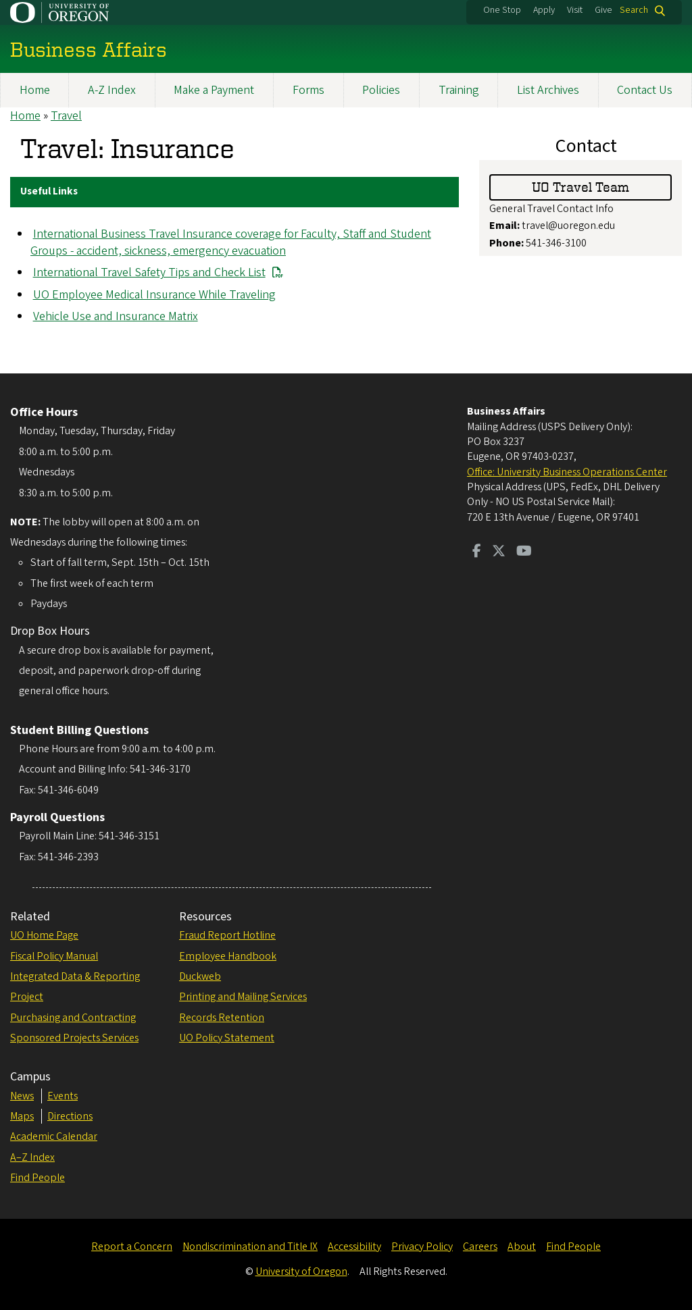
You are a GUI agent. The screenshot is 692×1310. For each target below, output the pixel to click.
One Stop (502, 10)
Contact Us (644, 90)
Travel (66, 115)
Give (603, 10)
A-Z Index (112, 90)
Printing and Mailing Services (243, 996)
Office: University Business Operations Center (567, 472)
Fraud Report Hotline (227, 935)
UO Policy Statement (226, 1037)
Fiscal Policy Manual (54, 956)
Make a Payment (214, 90)
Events (62, 1096)
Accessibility (354, 1246)
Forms (308, 90)
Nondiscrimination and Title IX (250, 1246)
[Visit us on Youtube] (524, 552)
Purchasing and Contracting (73, 1017)
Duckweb (200, 976)
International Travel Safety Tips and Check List (149, 272)
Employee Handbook (227, 956)
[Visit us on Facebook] (477, 552)
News (22, 1096)
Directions (70, 1116)
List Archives (548, 90)
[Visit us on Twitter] (499, 552)
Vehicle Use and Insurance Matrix (115, 316)
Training (459, 90)
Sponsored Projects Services (74, 1037)
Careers (480, 1246)
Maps (22, 1116)
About (522, 1246)
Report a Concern (131, 1246)
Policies (381, 90)
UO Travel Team (580, 186)
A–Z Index (32, 1157)
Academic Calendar (53, 1136)
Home (35, 90)
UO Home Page (44, 935)
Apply (544, 10)
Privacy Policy (422, 1246)
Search (634, 10)
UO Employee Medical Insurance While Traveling (154, 294)
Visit (575, 10)
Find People (37, 1177)
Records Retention (221, 1017)
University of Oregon (301, 1271)
